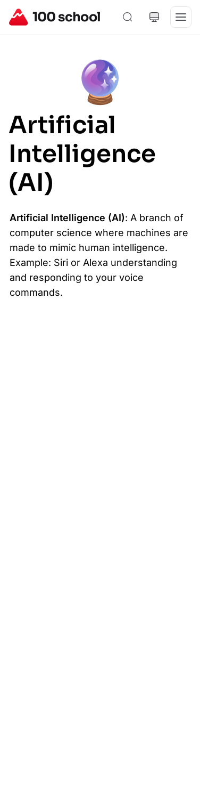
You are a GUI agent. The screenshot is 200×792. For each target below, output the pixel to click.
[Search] (127, 17)
